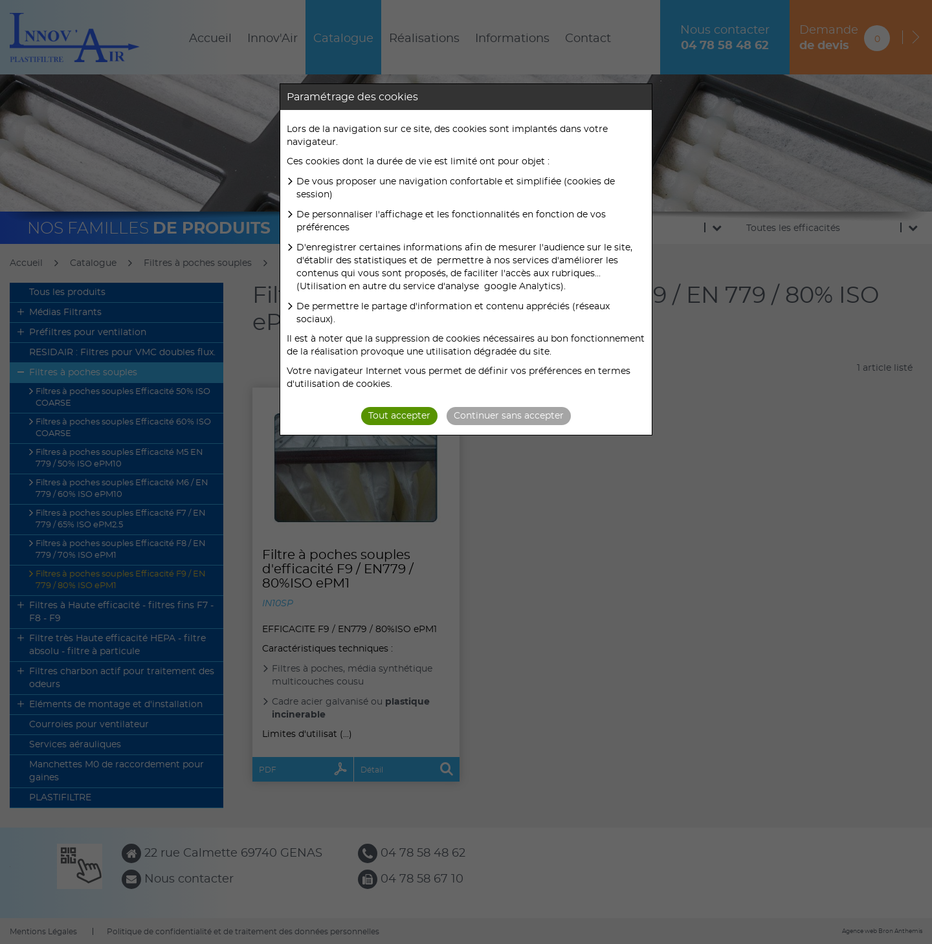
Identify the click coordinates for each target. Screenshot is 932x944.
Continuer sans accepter (509, 416)
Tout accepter (399, 416)
